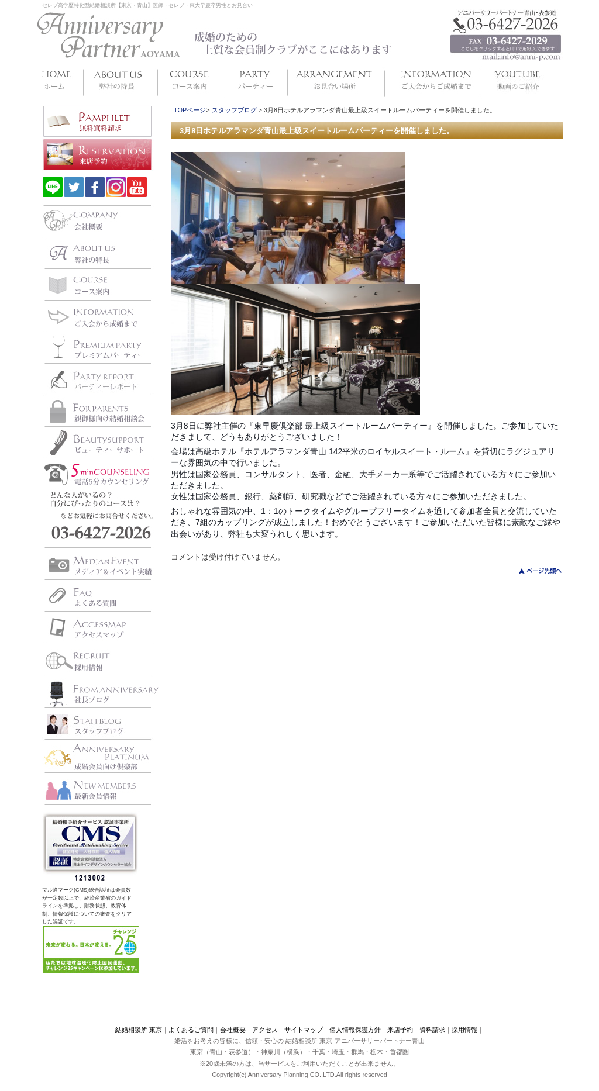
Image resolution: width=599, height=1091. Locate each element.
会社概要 (233, 1029)
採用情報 (464, 1029)
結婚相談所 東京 (138, 1029)
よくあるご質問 (191, 1029)
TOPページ (190, 109)
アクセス (265, 1029)
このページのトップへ (533, 571)
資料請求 (432, 1029)
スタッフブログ (234, 109)
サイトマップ (303, 1029)
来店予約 (400, 1029)
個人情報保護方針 (355, 1029)
